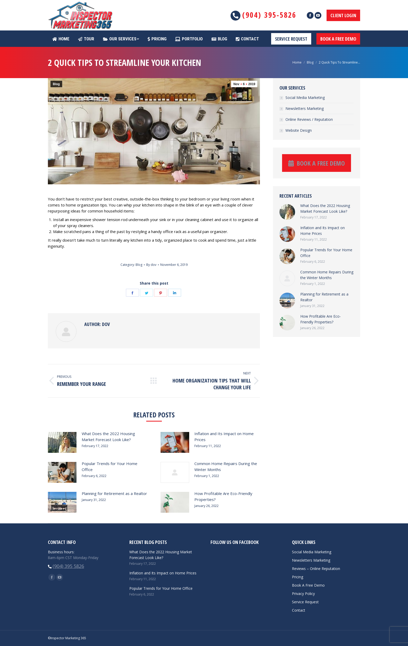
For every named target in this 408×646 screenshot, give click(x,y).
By (151, 264)
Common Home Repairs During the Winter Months (225, 466)
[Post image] (62, 442)
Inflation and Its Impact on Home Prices (224, 436)
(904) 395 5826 (68, 566)
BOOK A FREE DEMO (338, 39)
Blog (310, 62)
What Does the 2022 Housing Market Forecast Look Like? (108, 436)
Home (297, 62)
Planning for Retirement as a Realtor (114, 493)
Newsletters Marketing (304, 108)
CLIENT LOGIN (343, 15)
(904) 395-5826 (269, 15)
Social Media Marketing (305, 97)
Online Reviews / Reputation (309, 119)
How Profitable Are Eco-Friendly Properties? (223, 496)
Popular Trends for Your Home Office (109, 466)
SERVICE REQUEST (291, 39)
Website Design (298, 130)
